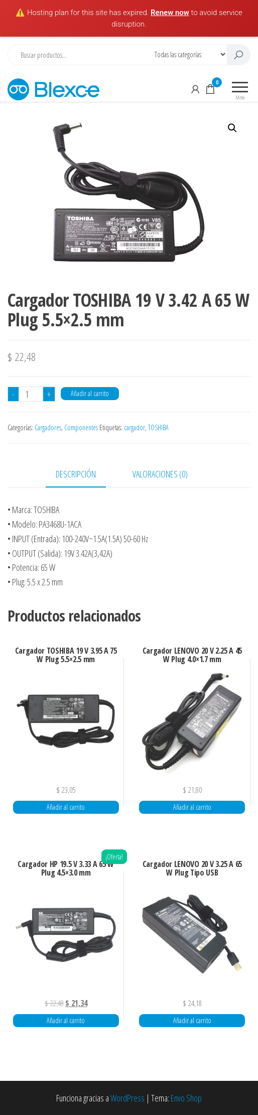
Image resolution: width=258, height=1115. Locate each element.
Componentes (81, 427)
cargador (134, 427)
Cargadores (48, 427)
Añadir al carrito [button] (66, 807)
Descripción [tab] (76, 474)
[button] (232, 128)
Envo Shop (186, 1098)
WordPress (127, 1098)
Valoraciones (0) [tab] (160, 474)
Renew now (170, 12)
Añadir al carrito (90, 393)
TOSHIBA (158, 427)
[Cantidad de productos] (31, 394)
